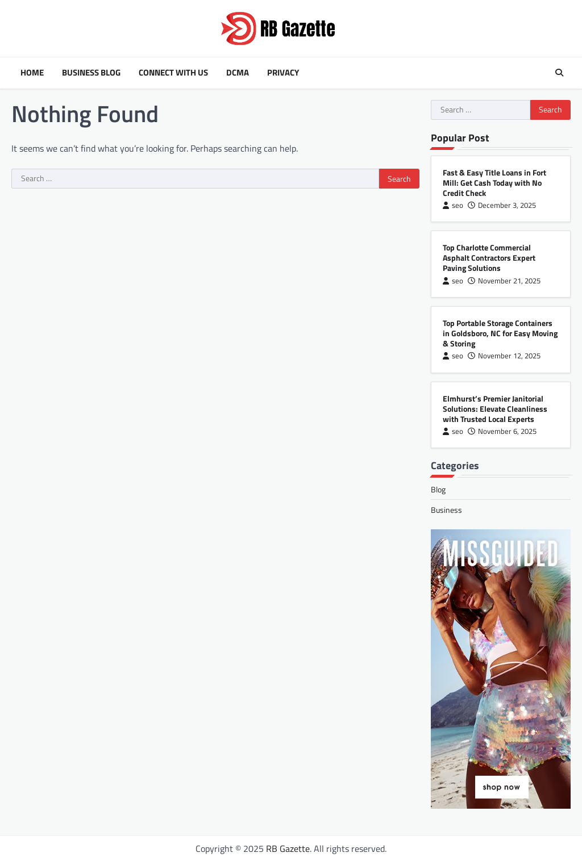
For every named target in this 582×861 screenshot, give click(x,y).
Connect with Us (173, 72)
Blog (438, 489)
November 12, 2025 (504, 355)
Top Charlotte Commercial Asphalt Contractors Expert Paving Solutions (489, 257)
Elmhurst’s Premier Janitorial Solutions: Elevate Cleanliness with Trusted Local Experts (495, 408)
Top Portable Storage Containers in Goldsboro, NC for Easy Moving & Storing (500, 333)
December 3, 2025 (502, 205)
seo (453, 205)
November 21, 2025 (504, 280)
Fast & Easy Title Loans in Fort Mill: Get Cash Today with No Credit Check (494, 182)
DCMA (237, 72)
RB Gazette (288, 848)
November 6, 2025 (502, 431)
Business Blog (91, 72)
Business (446, 510)
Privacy (283, 72)
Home (32, 72)
